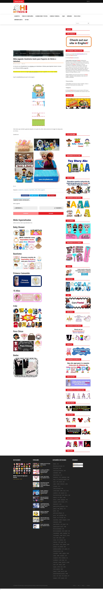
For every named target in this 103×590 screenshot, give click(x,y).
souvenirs (64, 562)
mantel (66, 531)
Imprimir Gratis (18, 19)
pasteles (64, 544)
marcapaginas (56, 535)
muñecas (61, 540)
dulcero (54, 499)
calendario (62, 484)
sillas (63, 560)
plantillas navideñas (57, 549)
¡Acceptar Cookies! (81, 585)
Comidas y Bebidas (55, 16)
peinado (55, 546)
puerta (66, 549)
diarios (66, 495)
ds (15, 186)
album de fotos (56, 475)
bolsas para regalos (62, 479)
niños (36, 190)
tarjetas (54, 566)
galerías (55, 508)
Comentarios (76, 466)
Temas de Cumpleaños (27, 16)
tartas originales (56, 569)
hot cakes (61, 517)
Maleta (54, 463)
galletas (61, 508)
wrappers (55, 578)
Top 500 (26, 19)
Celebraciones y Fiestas (41, 16)
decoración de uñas (57, 495)
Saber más (90, 585)
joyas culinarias (56, 524)
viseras (65, 575)
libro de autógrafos (57, 531)
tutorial (62, 571)
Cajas (63, 16)
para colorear (56, 544)
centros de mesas (57, 488)
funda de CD (55, 504)
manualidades (56, 533)
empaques (63, 499)
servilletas (64, 557)
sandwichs (62, 555)
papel (62, 542)
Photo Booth (55, 468)
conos (64, 490)
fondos (62, 501)
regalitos (64, 553)
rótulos (54, 555)
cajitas (54, 484)
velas (60, 575)
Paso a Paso (77, 16)
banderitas (64, 477)
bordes (60, 481)
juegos (64, 524)
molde (60, 537)
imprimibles (31, 190)
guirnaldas (61, 515)
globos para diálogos (57, 513)
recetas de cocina (56, 551)
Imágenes (69, 16)
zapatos (62, 578)
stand (54, 564)
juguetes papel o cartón (58, 526)
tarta (62, 566)
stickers (60, 564)
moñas (54, 540)
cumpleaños (21, 190)
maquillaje (65, 533)
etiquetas (26, 190)
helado (54, 517)
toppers (55, 571)
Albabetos (17, 16)
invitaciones (55, 522)
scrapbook (55, 557)
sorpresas (55, 562)
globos (54, 510)
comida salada (56, 490)
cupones (62, 493)
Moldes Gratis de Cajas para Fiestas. (20, 476)
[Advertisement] (38, 38)
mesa (54, 537)
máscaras (55, 542)
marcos (64, 535)
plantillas (61, 546)
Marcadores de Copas (57, 466)
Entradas (75, 464)
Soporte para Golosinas (58, 470)
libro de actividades (57, 528)
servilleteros (55, 560)
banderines (55, 477)
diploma (55, 497)
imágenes (64, 519)
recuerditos (55, 553)
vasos (54, 575)
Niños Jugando (23, 53)
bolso (54, 481)
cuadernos (55, 493)
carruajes (55, 486)
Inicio (16, 53)
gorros (54, 515)
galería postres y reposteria (59, 506)
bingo (54, 479)
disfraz (61, 497)
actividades (55, 472)
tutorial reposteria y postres (59, 573)
